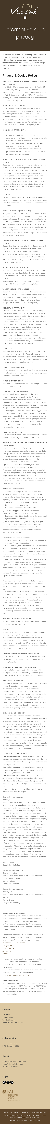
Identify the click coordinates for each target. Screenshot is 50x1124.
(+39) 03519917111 (11, 1067)
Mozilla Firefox (8, 948)
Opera (5, 954)
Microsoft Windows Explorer (14, 943)
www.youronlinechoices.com (18, 975)
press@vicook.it (9, 1064)
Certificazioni (8, 1017)
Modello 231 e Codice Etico (13, 1023)
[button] (25, 17)
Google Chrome (9, 946)
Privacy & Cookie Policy (32, 1120)
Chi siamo (6, 1014)
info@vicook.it (8, 1061)
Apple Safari (7, 951)
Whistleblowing (9, 1020)
